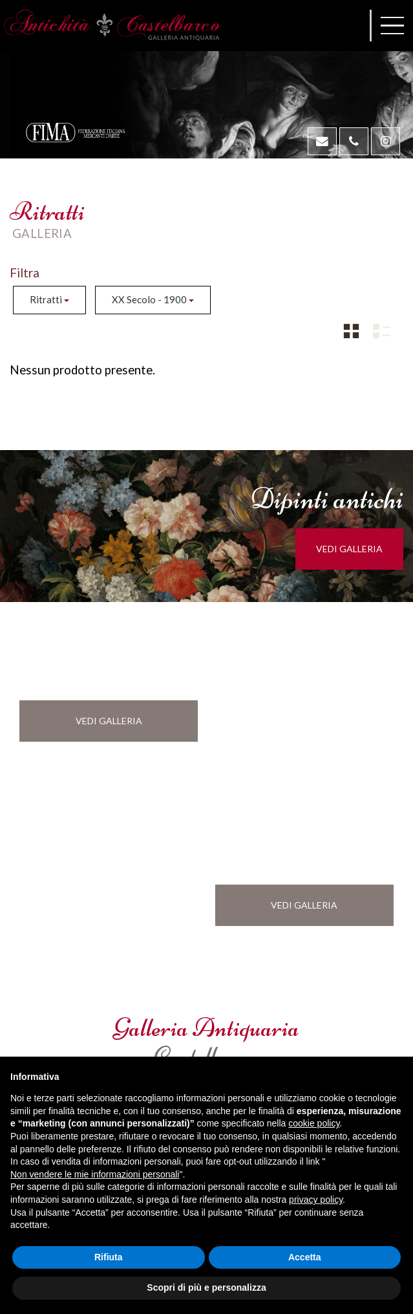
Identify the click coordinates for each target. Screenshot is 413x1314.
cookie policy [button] (313, 1123)
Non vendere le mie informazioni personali (94, 1174)
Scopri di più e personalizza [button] (206, 1287)
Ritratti (49, 299)
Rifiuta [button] (108, 1257)
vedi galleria (357, 548)
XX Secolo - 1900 (153, 299)
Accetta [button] (304, 1257)
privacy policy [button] (316, 1199)
